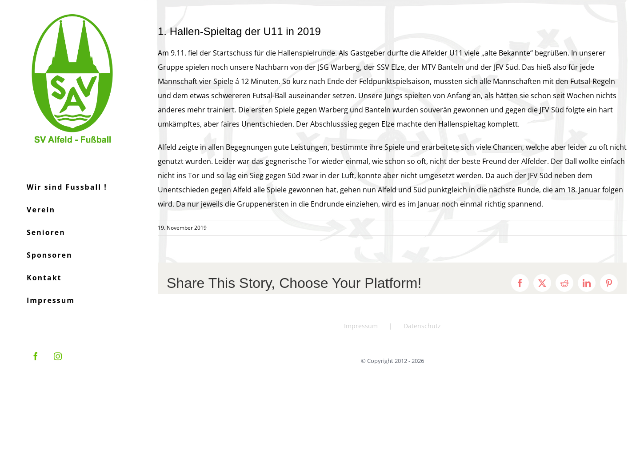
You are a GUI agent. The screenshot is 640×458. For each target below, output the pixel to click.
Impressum (361, 326)
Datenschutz (422, 326)
